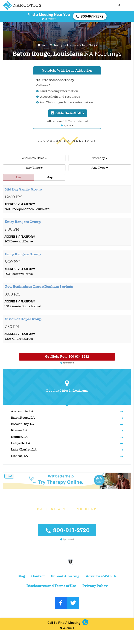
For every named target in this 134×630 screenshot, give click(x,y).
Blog (21, 576)
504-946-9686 (67, 113)
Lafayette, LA (20, 443)
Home (41, 45)
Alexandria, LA (22, 411)
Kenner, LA (19, 437)
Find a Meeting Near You (48, 14)
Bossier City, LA (22, 424)
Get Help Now (67, 357)
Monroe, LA (19, 456)
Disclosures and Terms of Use (51, 586)
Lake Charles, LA (23, 449)
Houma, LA (19, 430)
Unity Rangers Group (23, 221)
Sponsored (67, 628)
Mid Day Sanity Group (23, 189)
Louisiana (73, 45)
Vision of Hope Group (23, 319)
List (18, 177)
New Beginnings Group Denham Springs (39, 286)
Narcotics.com (58, 613)
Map (49, 177)
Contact (38, 576)
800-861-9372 (89, 16)
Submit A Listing (65, 576)
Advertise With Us (101, 576)
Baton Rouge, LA (23, 418)
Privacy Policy (95, 586)
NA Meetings (56, 45)
